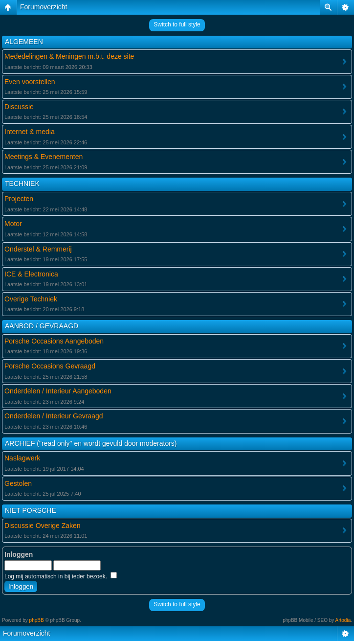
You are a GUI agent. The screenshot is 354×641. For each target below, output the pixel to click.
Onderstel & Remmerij (38, 249)
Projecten (18, 199)
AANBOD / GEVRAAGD (41, 326)
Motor (13, 224)
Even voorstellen (29, 82)
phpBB (36, 620)
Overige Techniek (30, 299)
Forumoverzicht (43, 7)
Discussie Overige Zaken (42, 525)
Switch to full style (177, 24)
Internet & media (29, 132)
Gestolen (18, 483)
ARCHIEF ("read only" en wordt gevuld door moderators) (91, 443)
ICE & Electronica (31, 274)
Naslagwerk (22, 458)
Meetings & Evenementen (43, 156)
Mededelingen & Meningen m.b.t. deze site (69, 56)
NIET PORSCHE (30, 510)
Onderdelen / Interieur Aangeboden (57, 391)
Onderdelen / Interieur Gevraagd (53, 416)
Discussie (19, 107)
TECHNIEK (22, 183)
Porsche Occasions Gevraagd (49, 366)
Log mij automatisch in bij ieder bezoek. (60, 576)
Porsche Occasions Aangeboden (54, 341)
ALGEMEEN (24, 42)
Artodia (343, 620)
